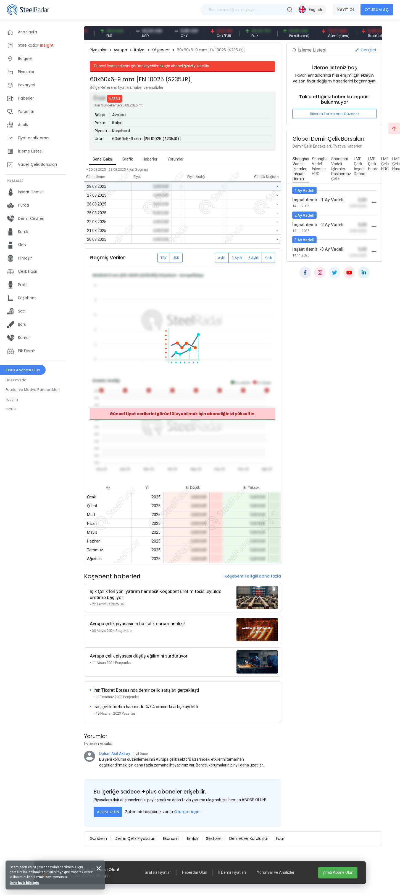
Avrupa (120, 50)
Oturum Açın (186, 811)
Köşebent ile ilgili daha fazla (253, 576)
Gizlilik (11, 409)
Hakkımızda (16, 380)
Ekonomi (171, 838)
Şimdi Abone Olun (337, 872)
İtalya (139, 50)
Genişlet (366, 50)
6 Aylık (253, 258)
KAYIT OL (345, 9)
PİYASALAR (15, 180)
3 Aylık (237, 258)
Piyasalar (98, 50)
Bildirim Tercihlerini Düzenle (334, 113)
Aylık (222, 258)
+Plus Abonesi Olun (23, 370)
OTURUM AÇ (377, 9)
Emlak (192, 838)
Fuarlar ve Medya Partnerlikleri (33, 389)
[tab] (301, 169)
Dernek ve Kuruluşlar (248, 838)
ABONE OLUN (108, 811)
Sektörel (214, 838)
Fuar (280, 838)
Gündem (98, 838)
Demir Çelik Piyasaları (135, 838)
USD (176, 258)
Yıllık (268, 258)
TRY (163, 258)
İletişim (12, 399)
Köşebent (161, 50)
